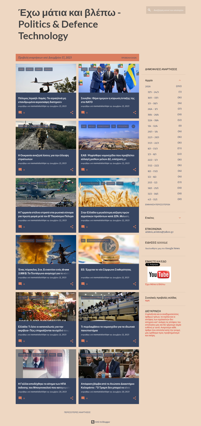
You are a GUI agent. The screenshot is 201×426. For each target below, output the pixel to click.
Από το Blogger (100, 422)
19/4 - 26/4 (153, 114)
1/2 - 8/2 (152, 176)
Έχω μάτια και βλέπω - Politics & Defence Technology (69, 23)
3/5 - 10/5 (153, 103)
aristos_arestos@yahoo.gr (159, 231)
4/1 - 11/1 (152, 199)
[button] (72, 113)
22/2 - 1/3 (153, 159)
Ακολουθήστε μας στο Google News (162, 248)
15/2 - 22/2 (153, 165)
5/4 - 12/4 (153, 126)
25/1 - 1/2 (152, 182)
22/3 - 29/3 (153, 137)
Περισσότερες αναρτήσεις (77, 412)
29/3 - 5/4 (153, 131)
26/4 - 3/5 (153, 109)
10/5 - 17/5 (153, 97)
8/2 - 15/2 (153, 171)
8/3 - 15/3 (153, 148)
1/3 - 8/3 (152, 154)
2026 (148, 86)
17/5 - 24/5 (153, 92)
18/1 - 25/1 (153, 188)
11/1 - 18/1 (153, 193)
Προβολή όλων (129, 58)
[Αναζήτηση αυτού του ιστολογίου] (168, 10)
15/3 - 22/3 (153, 143)
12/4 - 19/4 (153, 120)
